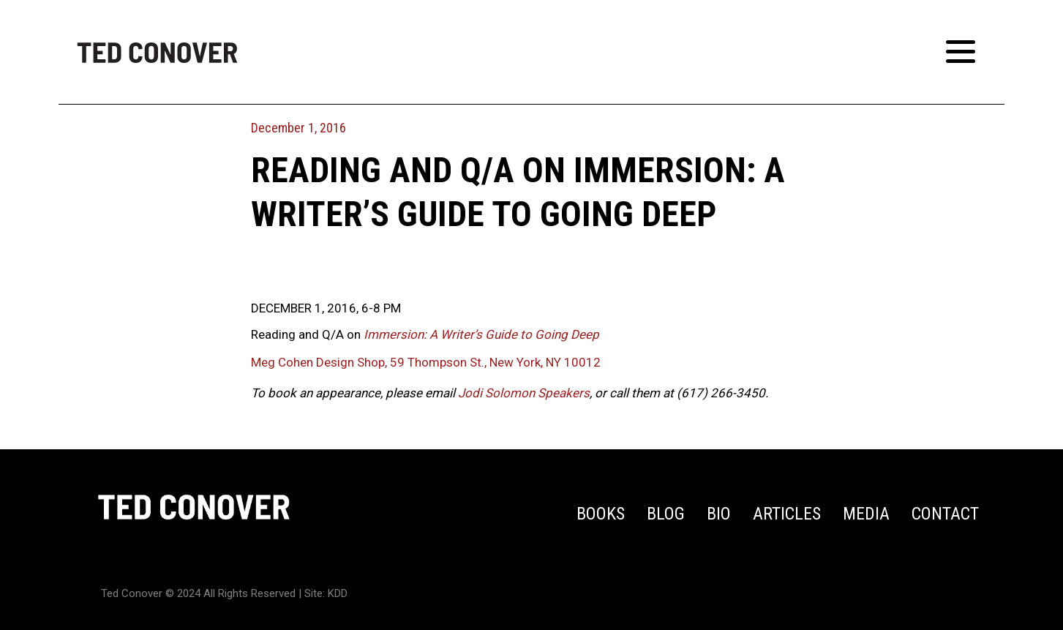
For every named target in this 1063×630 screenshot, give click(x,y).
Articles (787, 513)
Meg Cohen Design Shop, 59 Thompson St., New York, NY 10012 (426, 362)
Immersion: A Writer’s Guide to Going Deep (481, 334)
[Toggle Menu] (968, 51)
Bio (719, 513)
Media (866, 513)
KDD (338, 593)
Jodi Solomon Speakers (524, 393)
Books (600, 513)
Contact (945, 513)
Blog (666, 513)
